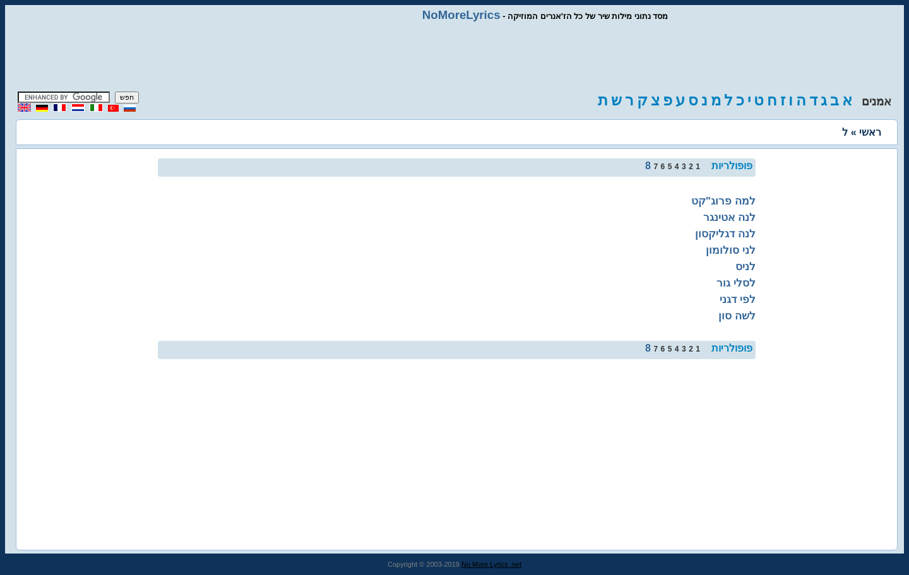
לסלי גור (736, 282)
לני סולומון (731, 250)
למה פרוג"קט (723, 200)
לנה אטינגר (729, 217)
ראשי (870, 132)
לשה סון (737, 315)
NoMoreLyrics (461, 14)
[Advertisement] (454, 56)
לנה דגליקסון (725, 233)
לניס (745, 266)
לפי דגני (738, 299)
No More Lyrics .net (491, 564)
